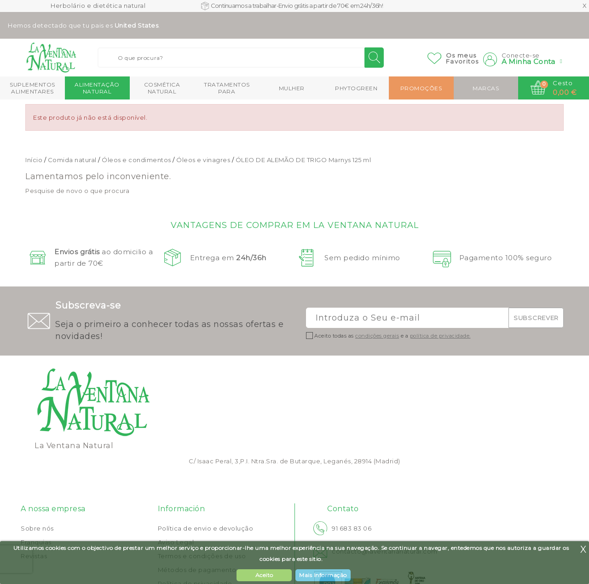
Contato (343, 508)
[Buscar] (240, 57)
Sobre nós (37, 528)
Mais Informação (323, 575)
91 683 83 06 (351, 528)
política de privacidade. (440, 336)
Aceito (264, 575)
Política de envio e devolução (206, 528)
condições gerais (377, 336)
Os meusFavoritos (462, 58)
